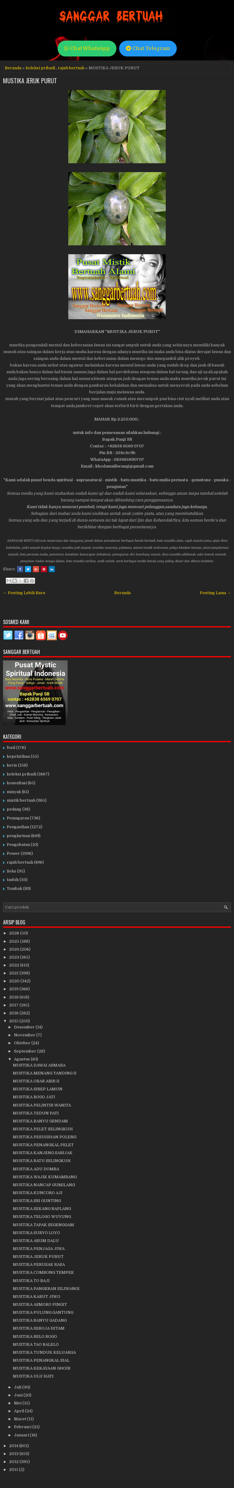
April (19, 1411)
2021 (14, 973)
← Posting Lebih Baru (24, 593)
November (25, 1035)
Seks (11, 871)
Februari (23, 1427)
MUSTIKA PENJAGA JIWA (39, 1248)
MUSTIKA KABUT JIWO (36, 1296)
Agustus (22, 1059)
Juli (18, 1387)
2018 (14, 997)
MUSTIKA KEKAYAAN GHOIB (41, 1368)
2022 (14, 965)
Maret (20, 1419)
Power (13, 853)
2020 (14, 981)
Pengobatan (18, 844)
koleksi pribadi (40, 68)
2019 (14, 989)
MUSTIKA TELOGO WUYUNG (42, 1216)
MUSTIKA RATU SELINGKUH (42, 1160)
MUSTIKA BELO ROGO (35, 1336)
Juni (18, 1395)
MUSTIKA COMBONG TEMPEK (43, 1272)
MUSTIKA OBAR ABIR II (36, 1081)
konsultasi (17, 783)
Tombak (14, 888)
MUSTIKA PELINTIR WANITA (42, 1105)
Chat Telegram (148, 48)
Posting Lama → (215, 593)
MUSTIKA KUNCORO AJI (37, 1192)
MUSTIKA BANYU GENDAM (40, 1121)
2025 (14, 941)
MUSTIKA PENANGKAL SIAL (41, 1360)
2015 (14, 1021)
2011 (14, 1469)
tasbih (13, 879)
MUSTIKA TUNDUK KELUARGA (44, 1352)
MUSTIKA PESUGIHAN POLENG (44, 1137)
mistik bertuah (21, 800)
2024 (14, 949)
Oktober (22, 1043)
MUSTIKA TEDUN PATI (36, 1113)
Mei (18, 1403)
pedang (14, 809)
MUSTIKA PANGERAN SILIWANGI (46, 1288)
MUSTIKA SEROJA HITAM (39, 1328)
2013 (14, 1453)
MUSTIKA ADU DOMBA (36, 1169)
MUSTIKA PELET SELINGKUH (43, 1129)
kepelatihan (18, 756)
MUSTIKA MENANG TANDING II (44, 1073)
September (25, 1051)
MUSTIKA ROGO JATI (34, 1097)
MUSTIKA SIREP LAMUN (37, 1089)
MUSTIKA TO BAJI (31, 1280)
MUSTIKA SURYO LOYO (36, 1232)
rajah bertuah (71, 68)
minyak (14, 791)
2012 (14, 1461)
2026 (14, 933)
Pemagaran (18, 818)
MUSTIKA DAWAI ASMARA (39, 1065)
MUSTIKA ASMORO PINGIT (40, 1304)
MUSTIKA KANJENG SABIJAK (43, 1152)
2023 (14, 957)
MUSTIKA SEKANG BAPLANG (42, 1208)
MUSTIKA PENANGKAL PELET (43, 1145)
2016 (14, 1013)
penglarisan (18, 835)
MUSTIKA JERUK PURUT (30, 80)
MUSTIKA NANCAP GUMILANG (44, 1185)
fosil (11, 747)
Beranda (13, 68)
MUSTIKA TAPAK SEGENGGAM (43, 1225)
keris (12, 765)
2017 (14, 1005)
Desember (25, 1027)
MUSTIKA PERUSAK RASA (39, 1264)
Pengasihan (18, 827)
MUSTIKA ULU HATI (33, 1376)
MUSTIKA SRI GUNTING (37, 1200)
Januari (22, 1435)
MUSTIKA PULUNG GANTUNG (43, 1312)
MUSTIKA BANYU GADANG (40, 1320)
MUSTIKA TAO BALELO (36, 1344)
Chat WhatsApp (87, 48)
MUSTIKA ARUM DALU (36, 1240)
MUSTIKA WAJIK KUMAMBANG (45, 1177)
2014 (14, 1445)
